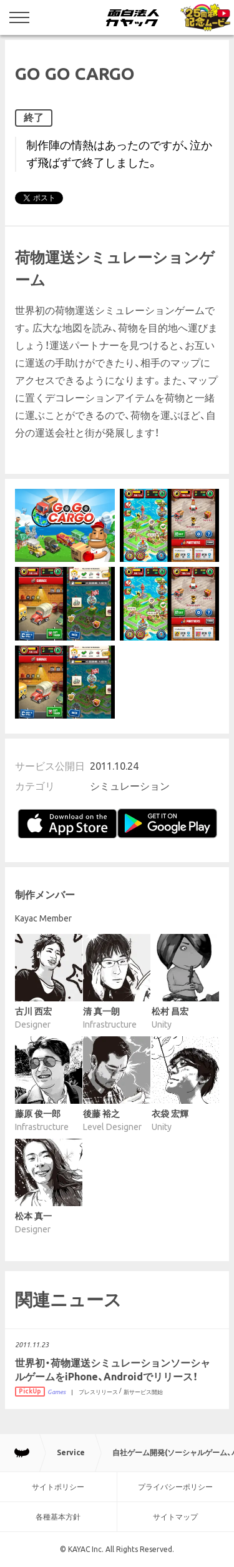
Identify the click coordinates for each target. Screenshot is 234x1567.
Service (71, 1452)
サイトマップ (175, 1517)
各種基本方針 (58, 1517)
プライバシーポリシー (175, 1487)
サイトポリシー (58, 1487)
